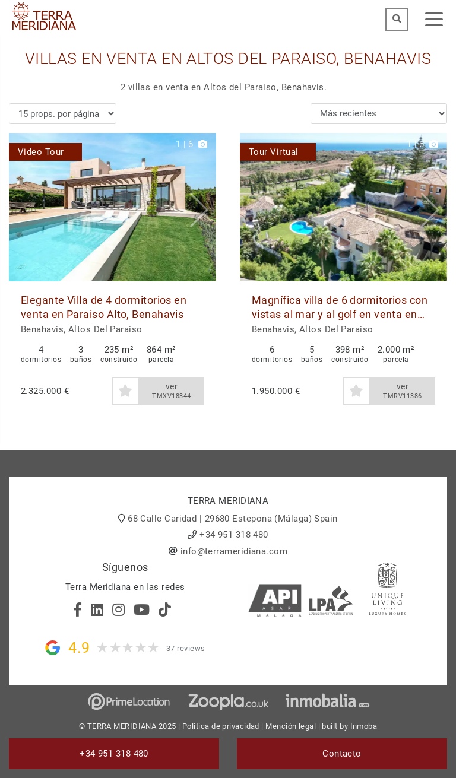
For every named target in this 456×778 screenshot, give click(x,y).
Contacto (342, 753)
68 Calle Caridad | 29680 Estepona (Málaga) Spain (233, 518)
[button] (202, 207)
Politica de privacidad (220, 726)
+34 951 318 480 (234, 534)
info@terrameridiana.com (233, 551)
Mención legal (290, 726)
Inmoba (364, 726)
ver (171, 391)
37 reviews (185, 648)
